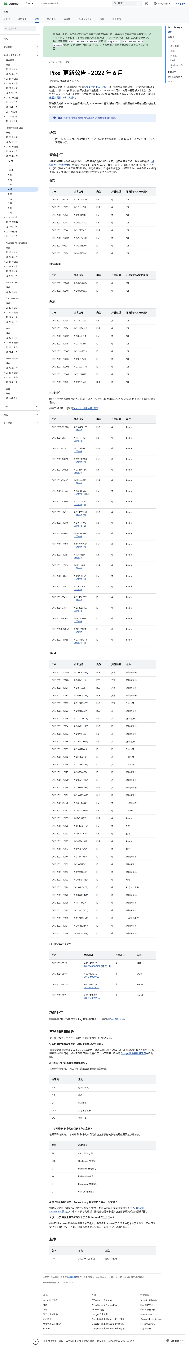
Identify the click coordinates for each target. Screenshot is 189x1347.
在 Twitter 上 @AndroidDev (104, 1305)
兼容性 (67, 19)
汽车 (102, 19)
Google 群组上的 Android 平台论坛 (108, 1319)
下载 (45, 1309)
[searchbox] (20, 28)
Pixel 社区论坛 (116, 1019)
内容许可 (72, 1277)
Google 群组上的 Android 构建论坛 (108, 1324)
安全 (68, 62)
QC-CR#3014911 (91, 987)
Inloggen (180, 3)
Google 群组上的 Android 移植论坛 (108, 1328)
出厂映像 (47, 1319)
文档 (6, 12)
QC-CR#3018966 (92, 998)
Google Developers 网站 (76, 117)
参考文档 (116, 19)
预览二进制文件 (50, 1314)
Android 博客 (98, 1309)
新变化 (7, 19)
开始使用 (22, 19)
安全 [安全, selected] (37, 19)
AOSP (51, 62)
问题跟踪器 (145, 1328)
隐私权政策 (89, 1341)
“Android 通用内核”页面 (85, 408)
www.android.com (149, 1314)
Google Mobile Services (151, 1319)
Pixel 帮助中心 (146, 1305)
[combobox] (127, 3)
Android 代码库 (50, 1300)
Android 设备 (85, 19)
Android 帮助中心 (148, 1300)
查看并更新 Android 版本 (62, 97)
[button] (17, 47)
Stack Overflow (147, 1324)
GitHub (46, 1328)
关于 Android (49, 1341)
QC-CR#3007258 (92, 966)
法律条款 (70, 1341)
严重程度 (63, 165)
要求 (45, 1305)
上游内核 (78, 430)
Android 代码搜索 (49, 3)
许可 (79, 1341)
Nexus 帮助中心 (147, 1309)
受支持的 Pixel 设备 (96, 87)
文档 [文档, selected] (28, 3)
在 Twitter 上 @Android (102, 1300)
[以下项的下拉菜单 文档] (34, 3)
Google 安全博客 (100, 1314)
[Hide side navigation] (36, 1342)
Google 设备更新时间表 (133, 1053)
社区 (61, 1341)
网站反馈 (101, 1341)
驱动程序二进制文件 (52, 1324)
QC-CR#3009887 (92, 977)
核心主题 (51, 19)
